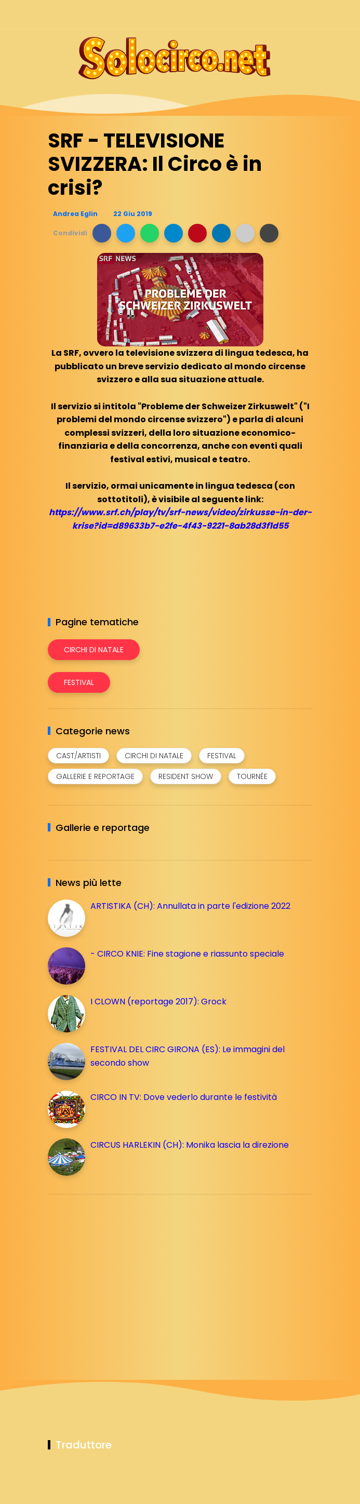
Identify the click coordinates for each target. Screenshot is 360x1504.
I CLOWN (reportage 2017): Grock (158, 1002)
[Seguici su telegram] (269, 14)
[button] (101, 233)
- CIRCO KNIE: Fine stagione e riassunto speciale (187, 954)
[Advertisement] (126, 1275)
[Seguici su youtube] (306, 14)
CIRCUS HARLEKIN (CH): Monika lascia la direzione (189, 1145)
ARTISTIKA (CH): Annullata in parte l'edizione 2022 (190, 906)
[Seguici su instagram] (251, 14)
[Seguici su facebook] (233, 14)
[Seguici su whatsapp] (288, 14)
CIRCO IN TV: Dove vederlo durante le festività (183, 1097)
